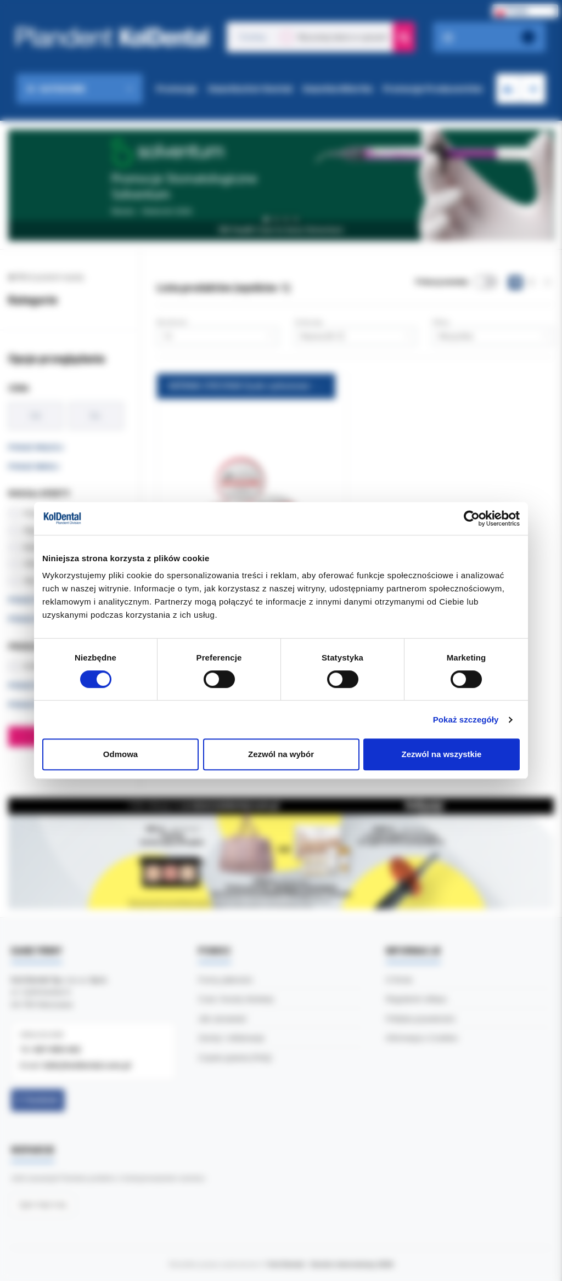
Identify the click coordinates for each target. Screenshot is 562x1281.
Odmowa (120, 754)
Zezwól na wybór (281, 754)
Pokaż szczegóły (466, 719)
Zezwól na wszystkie (442, 754)
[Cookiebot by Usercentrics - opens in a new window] (472, 518)
